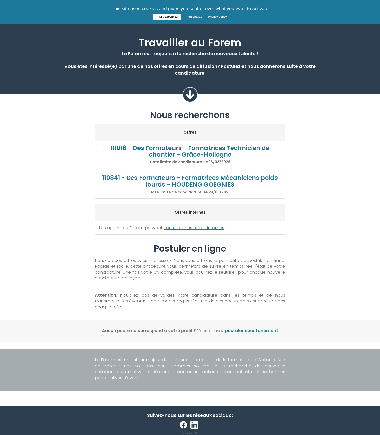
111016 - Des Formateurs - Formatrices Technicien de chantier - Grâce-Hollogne (190, 151)
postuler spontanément (251, 331)
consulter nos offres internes (194, 228)
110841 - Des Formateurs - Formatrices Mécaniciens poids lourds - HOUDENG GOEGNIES (190, 181)
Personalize (194, 16)
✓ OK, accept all (167, 16)
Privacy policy (217, 16)
